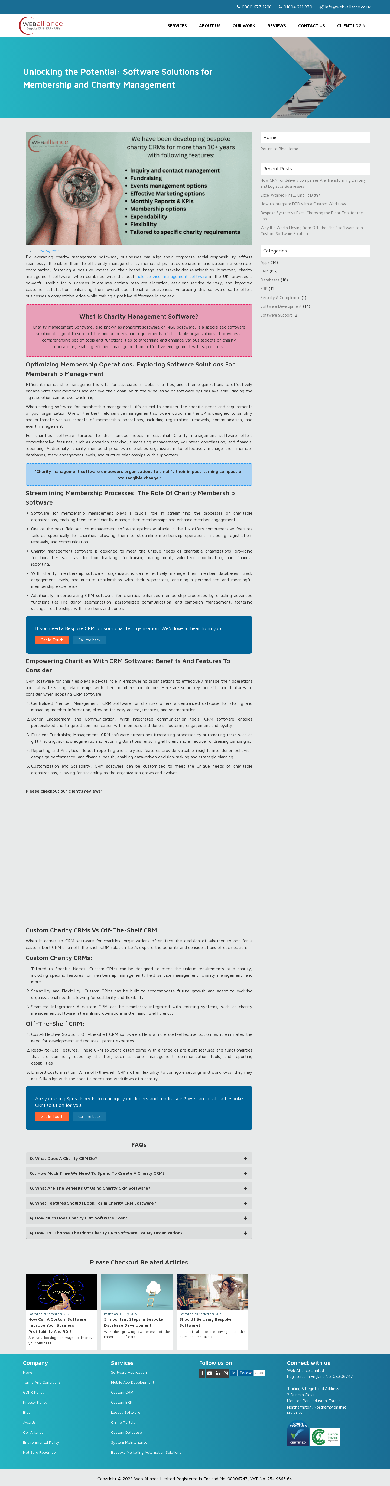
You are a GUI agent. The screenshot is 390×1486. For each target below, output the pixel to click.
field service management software (171, 276)
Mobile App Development (132, 1382)
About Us (209, 25)
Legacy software (125, 1412)
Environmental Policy (41, 1442)
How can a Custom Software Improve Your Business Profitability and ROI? (57, 1325)
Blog (27, 1412)
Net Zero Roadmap (39, 1452)
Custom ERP (121, 1402)
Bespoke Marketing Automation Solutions (146, 1452)
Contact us (311, 25)
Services (177, 25)
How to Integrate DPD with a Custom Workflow (303, 204)
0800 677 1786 (254, 6)
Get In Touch (52, 640)
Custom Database (126, 1432)
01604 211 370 (295, 6)
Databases (270, 280)
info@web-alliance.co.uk (345, 6)
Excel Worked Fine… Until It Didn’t (291, 195)
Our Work (244, 25)
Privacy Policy (35, 1402)
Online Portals (123, 1422)
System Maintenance (129, 1442)
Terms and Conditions (42, 1382)
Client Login (351, 25)
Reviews (277, 25)
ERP (264, 288)
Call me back (89, 640)
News (28, 1372)
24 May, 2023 (49, 251)
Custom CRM (122, 1392)
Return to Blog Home (279, 149)
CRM (265, 271)
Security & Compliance (280, 297)
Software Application (129, 1372)
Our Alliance (33, 1432)
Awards (29, 1422)
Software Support (276, 315)
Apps (265, 262)
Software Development (281, 306)
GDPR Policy (33, 1392)
